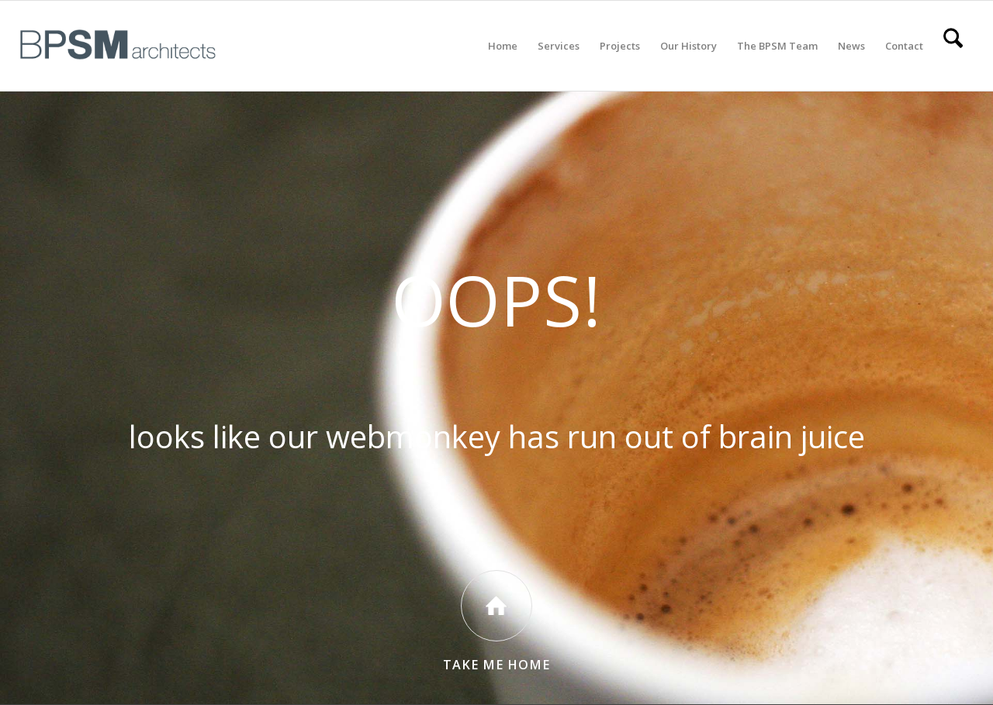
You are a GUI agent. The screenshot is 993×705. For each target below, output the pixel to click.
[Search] (953, 46)
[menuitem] (503, 46)
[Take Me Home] (496, 605)
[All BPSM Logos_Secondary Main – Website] (118, 46)
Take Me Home (496, 664)
